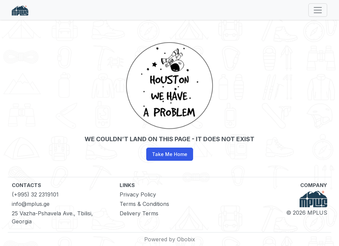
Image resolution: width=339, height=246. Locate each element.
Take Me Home (169, 154)
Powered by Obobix (169, 239)
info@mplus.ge (31, 204)
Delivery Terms (139, 213)
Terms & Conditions (144, 204)
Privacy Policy (138, 194)
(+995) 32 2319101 (35, 194)
